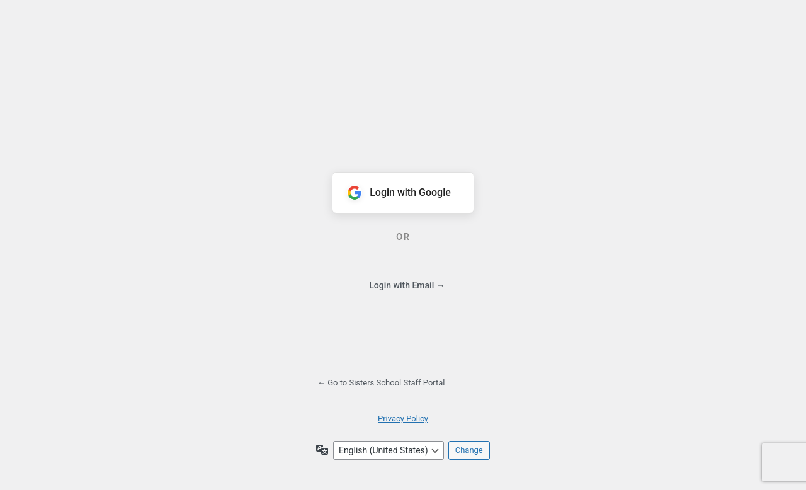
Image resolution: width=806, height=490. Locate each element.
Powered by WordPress (403, 80)
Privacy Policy (403, 418)
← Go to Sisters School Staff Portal (381, 382)
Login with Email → (407, 285)
